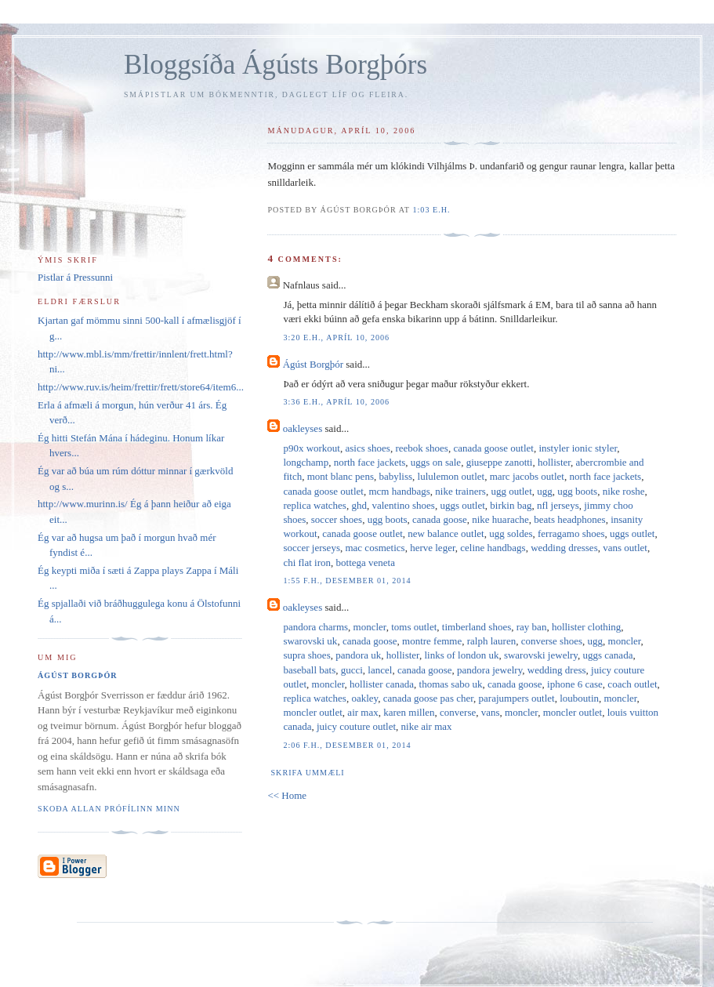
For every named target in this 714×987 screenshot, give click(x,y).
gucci (352, 670)
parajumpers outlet (517, 698)
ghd (359, 505)
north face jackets (370, 462)
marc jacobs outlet (527, 476)
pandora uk (358, 655)
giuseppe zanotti (499, 462)
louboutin (579, 698)
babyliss (395, 476)
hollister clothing (586, 627)
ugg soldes (510, 533)
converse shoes (551, 641)
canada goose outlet (493, 448)
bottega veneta (365, 562)
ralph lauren (491, 641)
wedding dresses (564, 547)
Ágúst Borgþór (313, 364)
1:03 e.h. (431, 209)
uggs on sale (436, 462)
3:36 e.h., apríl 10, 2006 (336, 401)
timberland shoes (476, 627)
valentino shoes (403, 505)
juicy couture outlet (356, 726)
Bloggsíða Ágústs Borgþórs (275, 64)
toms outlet (414, 627)
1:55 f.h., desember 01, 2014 (347, 580)
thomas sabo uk (451, 684)
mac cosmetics (374, 547)
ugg (545, 491)
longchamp (305, 462)
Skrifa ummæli (307, 772)
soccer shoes (336, 519)
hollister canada (382, 684)
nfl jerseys (558, 505)
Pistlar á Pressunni (75, 277)
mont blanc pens (340, 476)
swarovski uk (310, 641)
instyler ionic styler (577, 448)
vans (490, 712)
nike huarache (500, 519)
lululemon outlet (451, 476)
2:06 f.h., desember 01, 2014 (347, 745)
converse (458, 712)
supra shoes (306, 655)
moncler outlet (312, 712)
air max (362, 712)
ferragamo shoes (571, 533)
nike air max (426, 726)
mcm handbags (398, 491)
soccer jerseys (311, 547)
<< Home (286, 795)
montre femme (432, 641)
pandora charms (315, 627)
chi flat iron (307, 562)
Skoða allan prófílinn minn (109, 808)
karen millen (408, 712)
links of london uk (461, 655)
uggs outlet (462, 505)
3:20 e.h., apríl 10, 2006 (336, 337)
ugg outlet (511, 491)
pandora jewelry (489, 670)
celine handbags (492, 547)
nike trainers (460, 491)
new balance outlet (446, 533)
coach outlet (632, 684)
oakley (364, 698)
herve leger (432, 547)
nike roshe (624, 491)
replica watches (314, 505)
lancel (380, 670)
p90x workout (311, 448)
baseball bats (309, 670)
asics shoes (368, 448)
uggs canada (608, 655)
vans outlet (625, 547)
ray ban (531, 627)
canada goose (439, 519)
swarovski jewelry (541, 655)
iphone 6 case (575, 684)
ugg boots (577, 491)
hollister (554, 462)
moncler (369, 627)
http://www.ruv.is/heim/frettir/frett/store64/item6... (141, 387)
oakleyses (303, 428)
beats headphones (569, 519)
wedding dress (556, 670)
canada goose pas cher (428, 698)
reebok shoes (421, 448)
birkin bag (510, 505)
